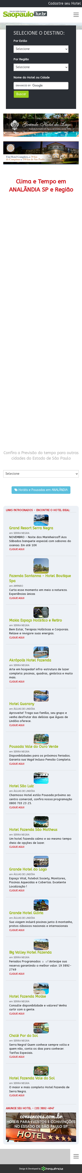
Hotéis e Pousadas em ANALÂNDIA (41, 490)
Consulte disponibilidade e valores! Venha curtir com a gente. (38, 1007)
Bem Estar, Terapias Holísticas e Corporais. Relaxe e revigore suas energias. (39, 631)
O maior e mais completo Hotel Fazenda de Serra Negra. (39, 1089)
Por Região (21, 59)
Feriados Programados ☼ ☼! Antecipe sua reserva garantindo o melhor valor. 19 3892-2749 (40, 965)
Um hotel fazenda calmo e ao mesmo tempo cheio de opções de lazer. (40, 840)
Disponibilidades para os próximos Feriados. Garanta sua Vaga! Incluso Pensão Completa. (40, 757)
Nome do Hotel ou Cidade (32, 77)
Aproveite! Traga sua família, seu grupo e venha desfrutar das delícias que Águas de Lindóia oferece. (38, 717)
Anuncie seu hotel (18, 1108)
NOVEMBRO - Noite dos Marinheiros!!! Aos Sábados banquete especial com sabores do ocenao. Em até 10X (40, 541)
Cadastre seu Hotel (64, 3)
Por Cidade (10, 465)
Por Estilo (20, 41)
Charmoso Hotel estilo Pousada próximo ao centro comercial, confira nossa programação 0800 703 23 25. (40, 799)
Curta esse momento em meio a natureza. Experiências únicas (38, 592)
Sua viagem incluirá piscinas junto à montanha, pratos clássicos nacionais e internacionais (41, 924)
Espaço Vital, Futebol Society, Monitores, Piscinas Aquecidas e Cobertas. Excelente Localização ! (37, 882)
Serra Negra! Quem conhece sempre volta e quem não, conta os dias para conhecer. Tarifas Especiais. (39, 1048)
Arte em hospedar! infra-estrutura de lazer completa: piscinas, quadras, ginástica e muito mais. (41, 673)
